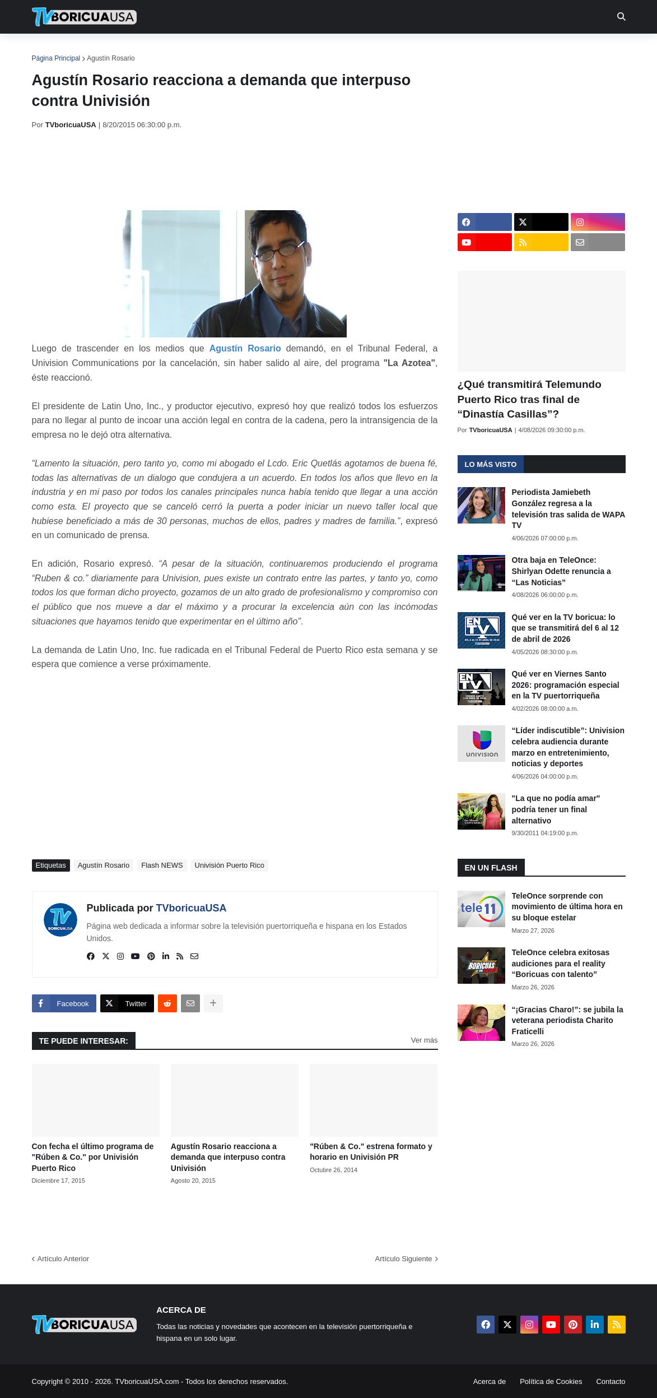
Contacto (610, 1381)
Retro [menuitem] (441, 50)
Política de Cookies (551, 1381)
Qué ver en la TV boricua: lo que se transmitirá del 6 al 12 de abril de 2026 (565, 628)
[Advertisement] (236, 170)
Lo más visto (491, 464)
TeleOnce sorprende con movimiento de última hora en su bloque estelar (567, 906)
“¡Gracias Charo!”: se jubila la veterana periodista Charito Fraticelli (567, 1020)
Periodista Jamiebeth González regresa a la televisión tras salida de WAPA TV (568, 509)
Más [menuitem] (481, 50)
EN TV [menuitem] (154, 50)
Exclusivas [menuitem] (386, 50)
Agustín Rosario (110, 58)
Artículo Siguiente (403, 1259)
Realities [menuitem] (210, 50)
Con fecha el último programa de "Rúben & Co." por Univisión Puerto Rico (93, 1157)
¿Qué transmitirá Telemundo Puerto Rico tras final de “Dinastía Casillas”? (530, 399)
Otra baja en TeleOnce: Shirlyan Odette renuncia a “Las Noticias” (561, 571)
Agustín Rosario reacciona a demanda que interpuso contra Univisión (228, 1157)
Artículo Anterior (64, 1259)
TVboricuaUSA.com (147, 1381)
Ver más (424, 1040)
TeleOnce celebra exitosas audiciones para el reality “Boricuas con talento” (561, 963)
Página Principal (56, 58)
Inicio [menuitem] (52, 50)
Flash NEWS (162, 865)
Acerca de (489, 1381)
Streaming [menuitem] (321, 50)
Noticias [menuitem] (99, 50)
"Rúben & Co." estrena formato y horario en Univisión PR (371, 1152)
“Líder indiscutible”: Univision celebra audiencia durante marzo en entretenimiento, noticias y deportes (568, 747)
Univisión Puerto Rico (229, 865)
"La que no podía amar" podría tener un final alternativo (556, 809)
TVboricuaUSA (191, 908)
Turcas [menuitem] (265, 50)
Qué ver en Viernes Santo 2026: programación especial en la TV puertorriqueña (565, 684)
